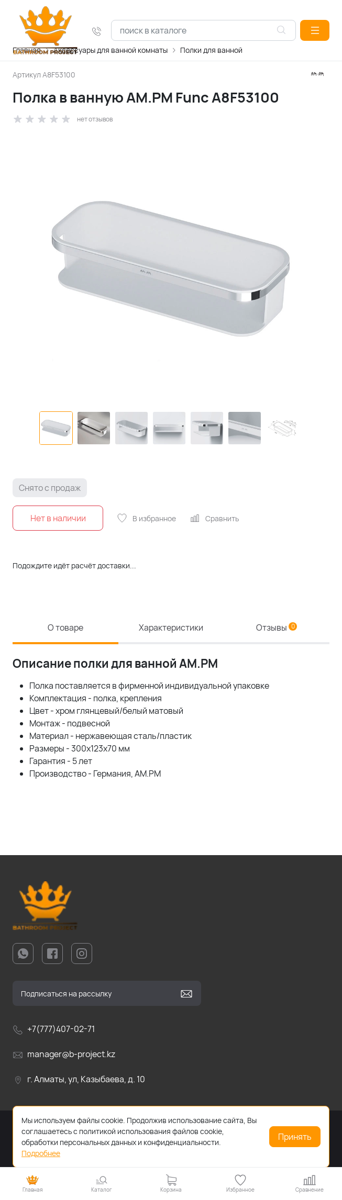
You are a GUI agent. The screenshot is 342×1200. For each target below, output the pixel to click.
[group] (171, 268)
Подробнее (40, 1153)
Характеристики (171, 627)
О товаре (65, 627)
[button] (314, 30)
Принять (295, 1136)
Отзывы (276, 627)
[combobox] (203, 30)
